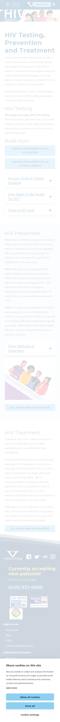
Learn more (11, 688)
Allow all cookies (30, 697)
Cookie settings (30, 714)
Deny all (30, 705)
